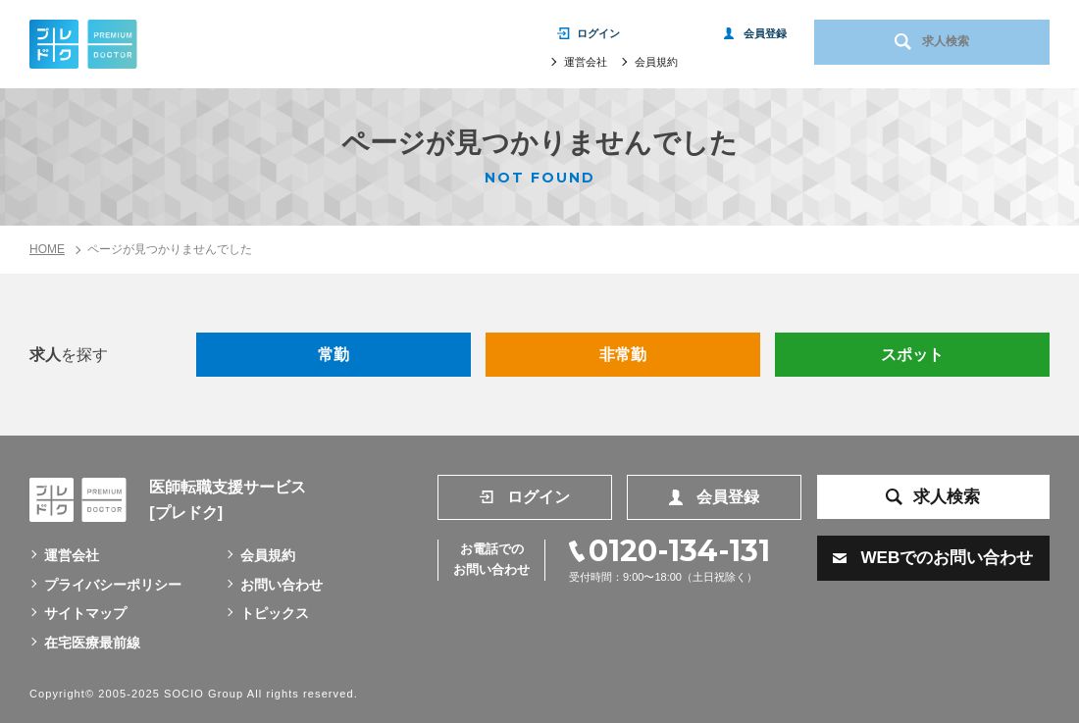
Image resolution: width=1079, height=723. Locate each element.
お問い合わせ (281, 585)
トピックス (274, 613)
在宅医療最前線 (92, 642)
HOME (47, 249)
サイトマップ (85, 613)
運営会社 (585, 66)
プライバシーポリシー (112, 585)
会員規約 (656, 66)
